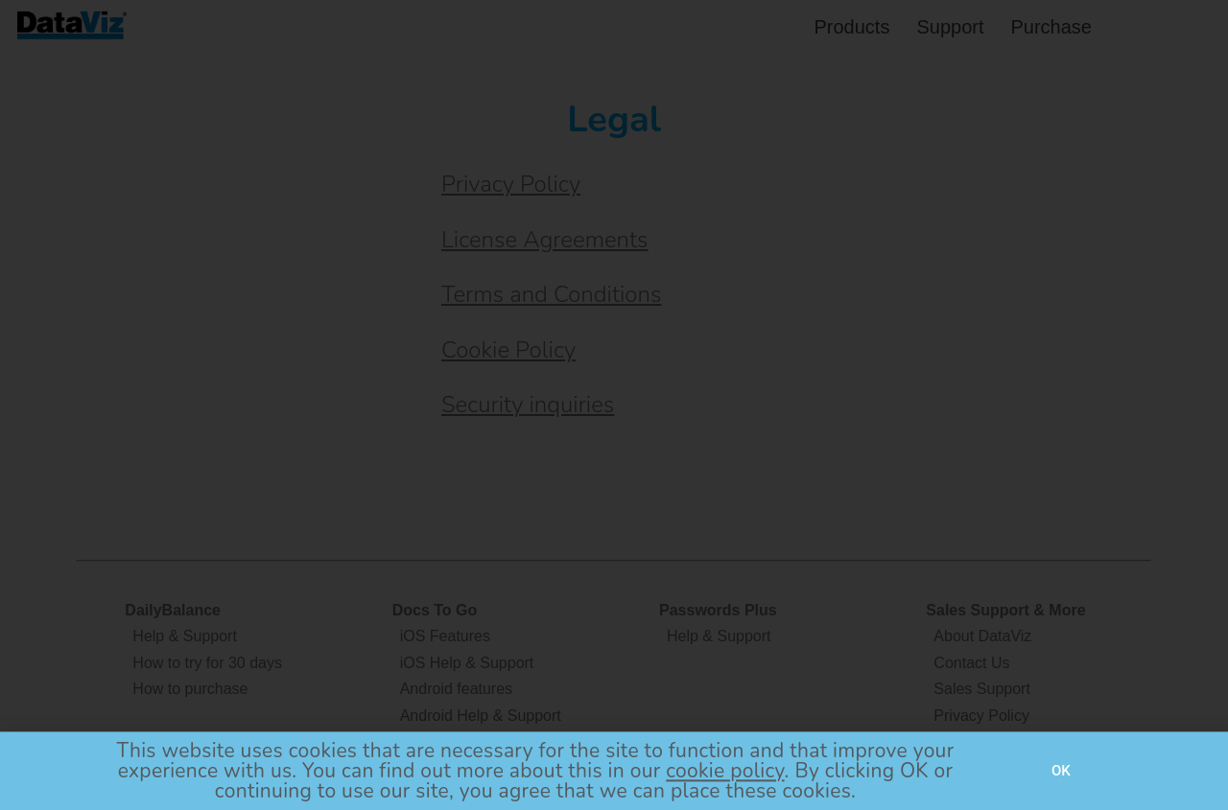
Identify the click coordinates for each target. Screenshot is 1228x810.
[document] (614, 405)
